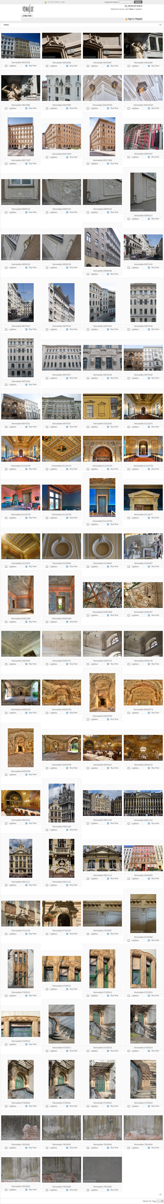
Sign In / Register (135, 19)
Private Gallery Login (56, 2)
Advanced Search (135, 6)
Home (6, 25)
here (131, 9)
